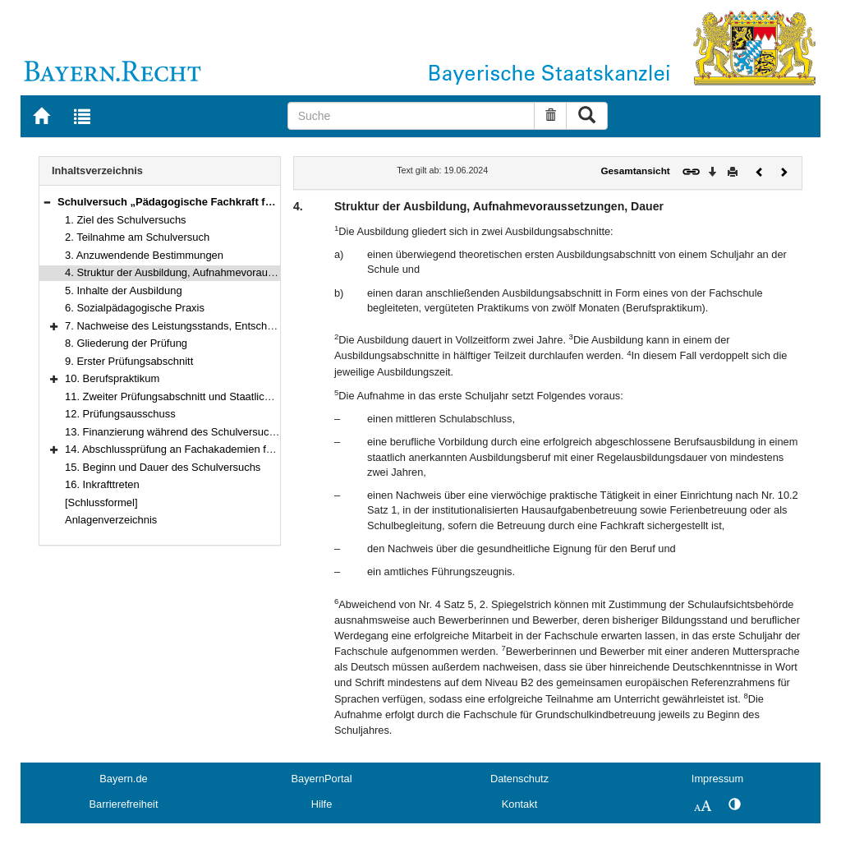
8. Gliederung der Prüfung (126, 343)
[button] (47, 202)
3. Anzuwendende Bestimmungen (144, 255)
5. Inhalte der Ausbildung (123, 290)
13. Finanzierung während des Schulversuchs (172, 432)
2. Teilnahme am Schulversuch (137, 237)
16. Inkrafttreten (102, 484)
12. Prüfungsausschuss (120, 414)
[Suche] (411, 116)
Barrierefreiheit (124, 804)
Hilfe (322, 804)
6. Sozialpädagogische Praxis (135, 308)
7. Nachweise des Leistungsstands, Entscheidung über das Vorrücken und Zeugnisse (266, 326)
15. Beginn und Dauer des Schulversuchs (162, 467)
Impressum (717, 778)
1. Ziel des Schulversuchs (125, 220)
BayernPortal (322, 778)
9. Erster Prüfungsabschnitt (129, 361)
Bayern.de (123, 778)
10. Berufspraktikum (112, 378)
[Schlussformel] (101, 502)
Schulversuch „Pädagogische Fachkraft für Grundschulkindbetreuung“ (237, 202)
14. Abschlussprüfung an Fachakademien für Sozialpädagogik (210, 449)
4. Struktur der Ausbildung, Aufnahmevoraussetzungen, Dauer (211, 272)
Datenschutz (519, 778)
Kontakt (519, 804)
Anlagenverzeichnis (111, 520)
